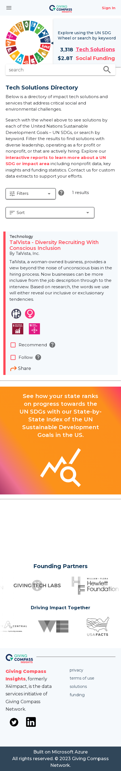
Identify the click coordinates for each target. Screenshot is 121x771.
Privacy (76, 670)
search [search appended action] (107, 70)
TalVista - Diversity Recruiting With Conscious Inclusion (54, 245)
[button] (31, 193)
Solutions (78, 686)
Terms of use (82, 678)
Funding (77, 694)
